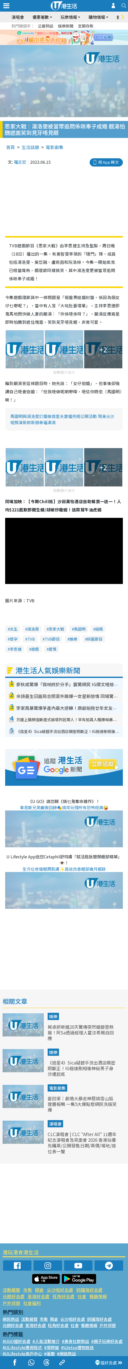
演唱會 (18, 17)
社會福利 (32, 1303)
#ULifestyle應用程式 (22, 1347)
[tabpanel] (64, 37)
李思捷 (15, 649)
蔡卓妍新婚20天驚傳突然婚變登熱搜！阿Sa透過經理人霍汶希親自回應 (81, 1032)
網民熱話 (11, 1319)
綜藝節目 (95, 639)
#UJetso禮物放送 (77, 1347)
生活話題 (30, 147)
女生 (14, 629)
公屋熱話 (45, 26)
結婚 (99, 629)
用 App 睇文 (108, 162)
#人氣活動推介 (46, 1341)
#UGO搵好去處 (16, 1341)
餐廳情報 (98, 1296)
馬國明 (80, 629)
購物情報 (97, 17)
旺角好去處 (63, 1296)
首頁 (10, 147)
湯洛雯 (33, 629)
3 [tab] (65, 43)
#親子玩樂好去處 (107, 1341)
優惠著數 (40, 17)
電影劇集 (54, 147)
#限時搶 (51, 1347)
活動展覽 (11, 1290)
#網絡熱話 (66, 1353)
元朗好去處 (13, 1296)
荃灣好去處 (38, 1296)
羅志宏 (20, 162)
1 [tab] (55, 43)
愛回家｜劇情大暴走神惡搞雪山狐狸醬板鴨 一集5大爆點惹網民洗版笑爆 (82, 1104)
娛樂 (73, 639)
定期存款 (85, 26)
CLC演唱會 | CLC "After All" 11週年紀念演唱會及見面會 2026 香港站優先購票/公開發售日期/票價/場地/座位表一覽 (82, 1142)
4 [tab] (70, 43)
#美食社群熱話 (75, 1341)
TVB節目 (52, 639)
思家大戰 (56, 629)
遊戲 (35, 649)
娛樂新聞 (65, 26)
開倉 (39, 1290)
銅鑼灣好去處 (89, 1290)
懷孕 (14, 639)
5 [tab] (75, 43)
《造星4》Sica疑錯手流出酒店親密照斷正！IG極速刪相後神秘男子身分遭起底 (81, 1068)
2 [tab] (60, 43)
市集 (27, 1290)
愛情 (52, 649)
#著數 (49, 1353)
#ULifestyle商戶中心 (22, 1353)
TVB (31, 639)
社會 (82, 1296)
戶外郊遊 (11, 1303)
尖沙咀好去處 (60, 1290)
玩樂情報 (69, 17)
